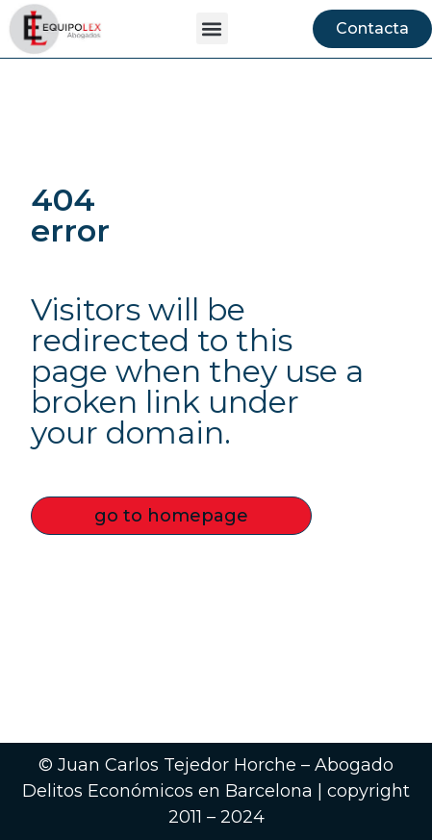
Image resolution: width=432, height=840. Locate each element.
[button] (212, 28)
